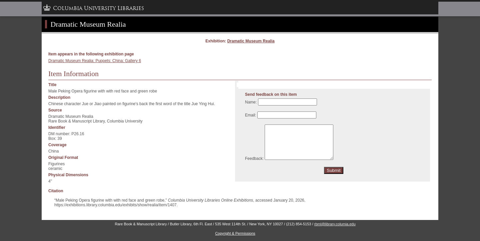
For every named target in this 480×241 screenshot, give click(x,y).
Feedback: (254, 158)
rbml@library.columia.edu (335, 224)
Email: (250, 115)
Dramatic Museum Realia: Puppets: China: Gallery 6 (94, 60)
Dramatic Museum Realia (251, 41)
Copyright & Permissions (235, 233)
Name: (251, 102)
